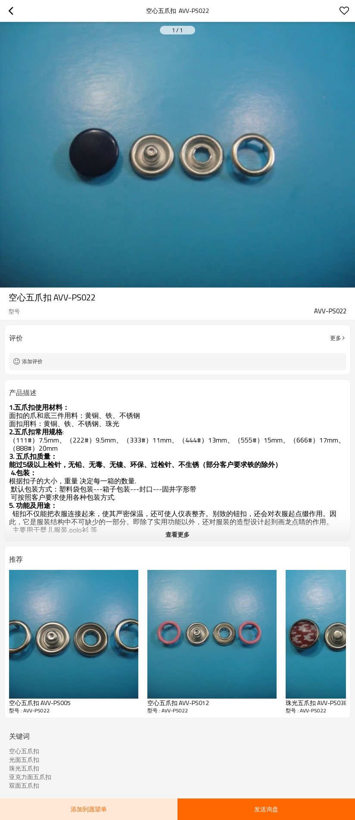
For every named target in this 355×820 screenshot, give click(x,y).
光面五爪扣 (24, 759)
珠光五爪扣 (24, 768)
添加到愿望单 (89, 809)
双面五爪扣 (24, 785)
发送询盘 (266, 809)
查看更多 (177, 534)
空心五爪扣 (24, 751)
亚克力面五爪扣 (30, 777)
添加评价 (32, 361)
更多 (335, 338)
